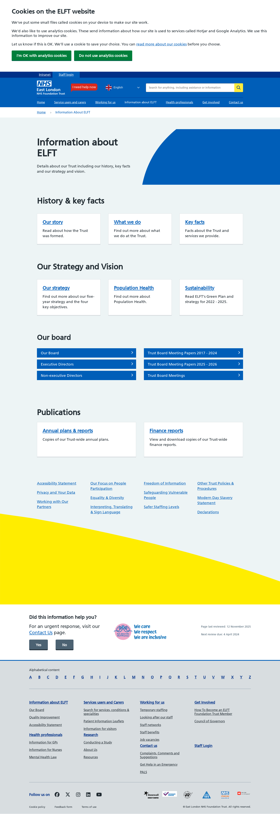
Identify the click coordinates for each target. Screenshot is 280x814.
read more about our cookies (161, 44)
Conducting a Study (98, 742)
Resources (91, 757)
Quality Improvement (44, 717)
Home (41, 102)
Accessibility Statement (56, 483)
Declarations (208, 512)
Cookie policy (37, 806)
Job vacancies (149, 740)
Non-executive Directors (61, 375)
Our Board (50, 353)
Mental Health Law (43, 757)
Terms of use (89, 806)
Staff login (66, 75)
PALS (143, 772)
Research (91, 735)
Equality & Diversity (107, 497)
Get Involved (204, 702)
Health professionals (179, 102)
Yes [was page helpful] (38, 645)
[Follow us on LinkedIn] (88, 795)
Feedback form (63, 806)
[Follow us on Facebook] (57, 795)
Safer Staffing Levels (161, 507)
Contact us (236, 102)
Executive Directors (57, 364)
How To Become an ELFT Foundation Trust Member (213, 712)
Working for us (105, 102)
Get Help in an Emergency (159, 764)
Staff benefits (149, 732)
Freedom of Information (165, 483)
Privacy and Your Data (56, 492)
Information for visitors (100, 729)
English (114, 87)
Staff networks (150, 725)
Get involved (211, 102)
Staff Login (203, 745)
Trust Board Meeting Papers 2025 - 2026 (182, 364)
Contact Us (40, 632)
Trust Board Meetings (166, 375)
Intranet (45, 75)
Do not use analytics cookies (103, 55)
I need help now (84, 87)
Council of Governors (209, 721)
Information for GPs (43, 742)
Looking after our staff (156, 717)
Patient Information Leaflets (104, 721)
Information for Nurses (45, 750)
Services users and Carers (104, 702)
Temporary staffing (153, 710)
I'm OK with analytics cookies (41, 55)
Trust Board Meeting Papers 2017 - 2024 (182, 353)
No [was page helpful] (64, 645)
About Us (90, 750)
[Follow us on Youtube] (99, 795)
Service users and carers (70, 102)
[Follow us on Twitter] (67, 795)
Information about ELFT (141, 102)
